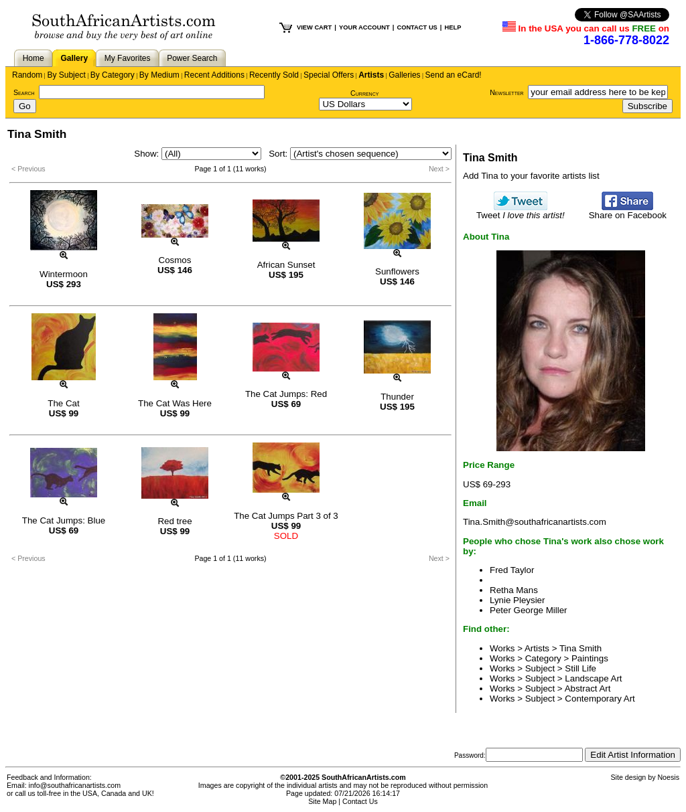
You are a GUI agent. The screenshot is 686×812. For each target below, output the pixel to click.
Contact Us (360, 801)
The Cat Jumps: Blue (63, 520)
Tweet (520, 211)
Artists (371, 75)
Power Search (192, 58)
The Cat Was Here (175, 403)
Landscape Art (593, 678)
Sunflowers (397, 271)
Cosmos (175, 260)
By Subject (66, 75)
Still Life (580, 668)
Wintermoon (64, 274)
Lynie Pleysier (517, 600)
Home (33, 58)
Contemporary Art (599, 699)
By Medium (159, 75)
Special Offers (328, 75)
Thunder (397, 397)
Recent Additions (214, 75)
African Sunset (286, 265)
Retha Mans (514, 590)
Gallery (74, 58)
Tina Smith (580, 648)
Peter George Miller (528, 610)
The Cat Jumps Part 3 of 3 (286, 516)
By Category (112, 75)
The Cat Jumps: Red (286, 394)
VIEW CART (314, 27)
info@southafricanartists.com (75, 785)
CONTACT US (417, 27)
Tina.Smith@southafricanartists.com (534, 522)
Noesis (668, 777)
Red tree (174, 521)
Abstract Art (588, 688)
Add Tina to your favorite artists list (531, 176)
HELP (452, 27)
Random (27, 75)
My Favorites (128, 58)
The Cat (63, 403)
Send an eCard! (453, 75)
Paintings (589, 658)
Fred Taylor (512, 570)
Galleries (404, 75)
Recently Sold (274, 75)
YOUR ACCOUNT (364, 27)
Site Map (322, 801)
